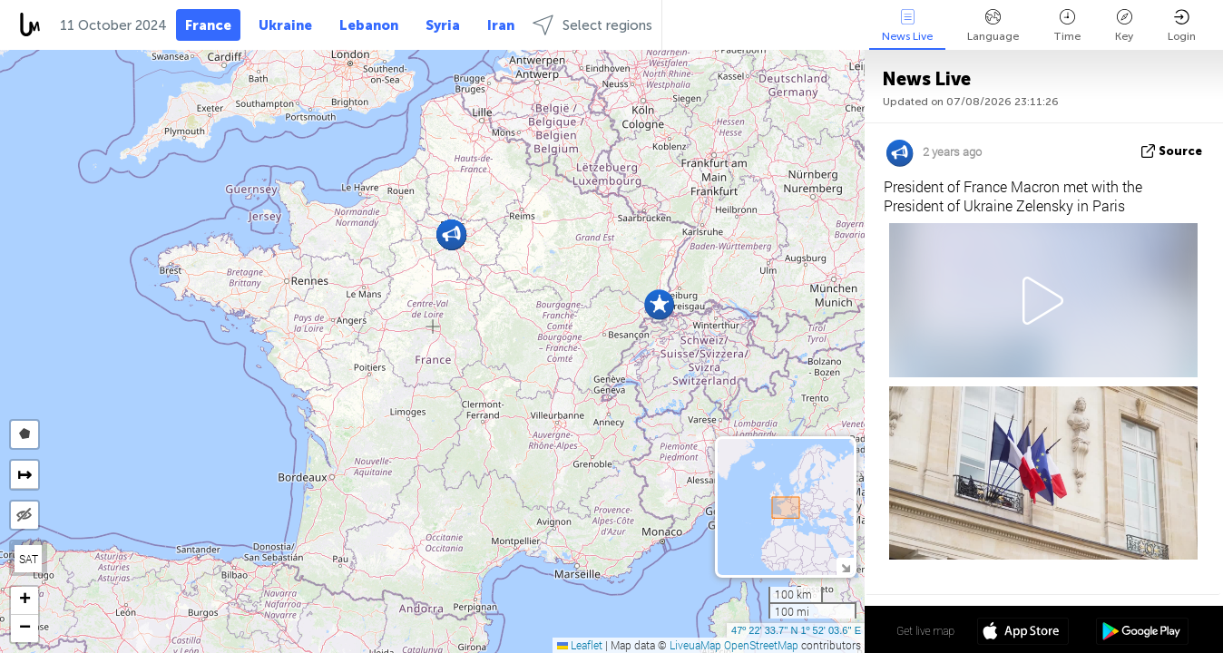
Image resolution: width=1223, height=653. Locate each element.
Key (1124, 26)
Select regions (592, 25)
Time (1067, 26)
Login (1182, 26)
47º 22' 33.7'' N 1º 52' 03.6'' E (796, 630)
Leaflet (579, 645)
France (208, 25)
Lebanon (368, 25)
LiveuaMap (695, 645)
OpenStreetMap (761, 645)
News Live (907, 26)
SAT (28, 558)
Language (993, 26)
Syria (443, 25)
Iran (500, 25)
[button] (659, 304)
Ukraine (285, 25)
